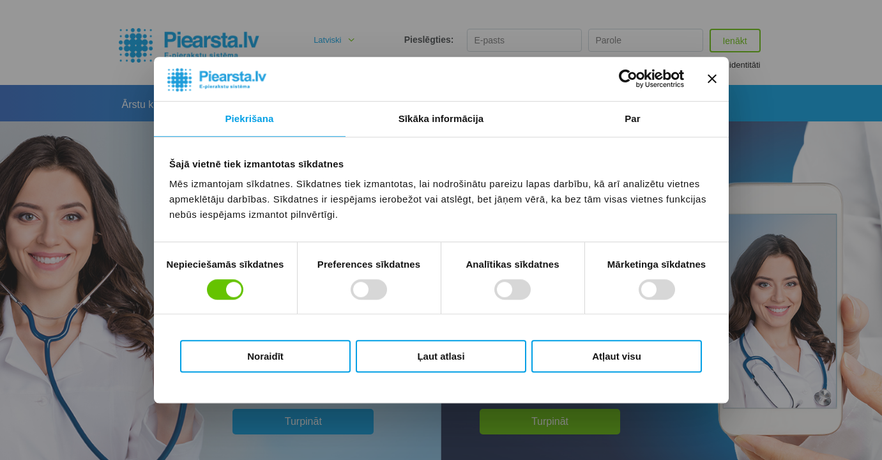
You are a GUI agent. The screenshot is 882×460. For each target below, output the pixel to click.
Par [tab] (633, 118)
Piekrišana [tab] (249, 118)
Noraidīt (265, 356)
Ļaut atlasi (440, 356)
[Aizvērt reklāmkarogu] (712, 79)
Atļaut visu (616, 356)
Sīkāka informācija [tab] (441, 118)
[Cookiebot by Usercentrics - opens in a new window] (628, 79)
